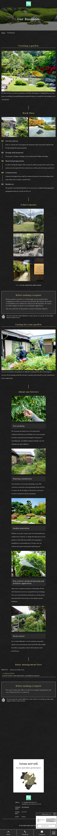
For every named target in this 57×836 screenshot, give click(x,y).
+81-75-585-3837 (25, 807)
